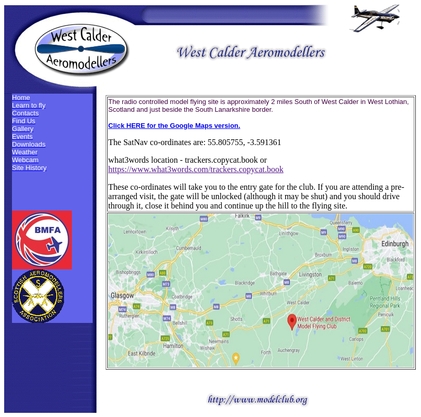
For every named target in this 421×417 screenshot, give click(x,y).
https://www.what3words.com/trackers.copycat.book (196, 169)
